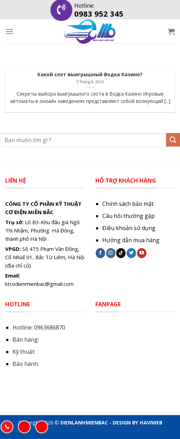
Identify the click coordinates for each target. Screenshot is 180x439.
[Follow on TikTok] (121, 253)
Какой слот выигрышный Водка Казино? (90, 74)
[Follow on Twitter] (131, 253)
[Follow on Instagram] (110, 253)
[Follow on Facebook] (100, 253)
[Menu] (9, 31)
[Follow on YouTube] (141, 253)
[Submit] (173, 140)
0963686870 (49, 327)
